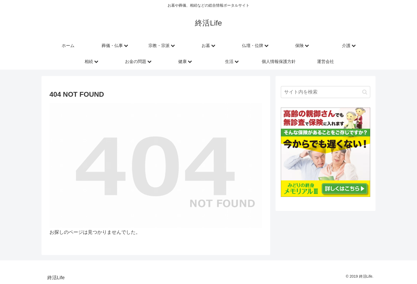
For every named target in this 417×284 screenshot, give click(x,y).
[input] (325, 92)
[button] (364, 92)
